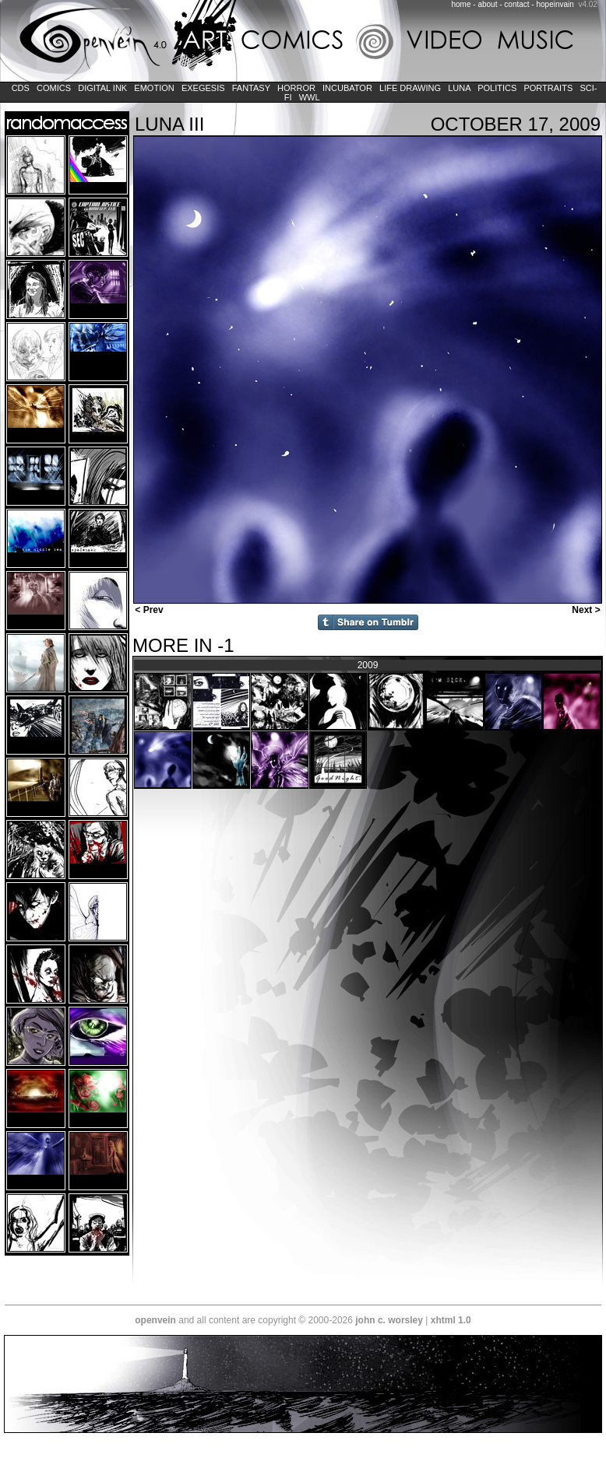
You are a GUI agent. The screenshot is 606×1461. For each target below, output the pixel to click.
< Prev (148, 609)
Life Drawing (410, 88)
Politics (497, 88)
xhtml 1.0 (451, 1320)
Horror (296, 88)
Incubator (347, 88)
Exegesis (203, 88)
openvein (155, 1320)
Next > (587, 609)
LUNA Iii (169, 124)
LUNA (459, 88)
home (461, 4)
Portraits (548, 88)
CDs (20, 88)
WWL (309, 97)
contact (516, 4)
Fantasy (251, 88)
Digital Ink (102, 88)
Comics (53, 88)
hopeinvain (554, 4)
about (487, 4)
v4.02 (587, 4)
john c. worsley (389, 1320)
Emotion (154, 88)
